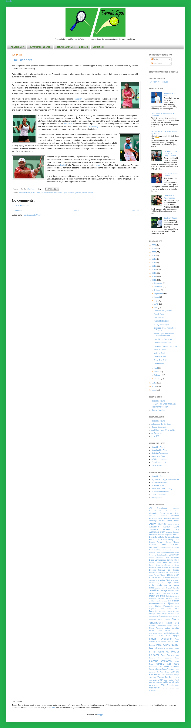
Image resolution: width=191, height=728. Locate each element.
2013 (154, 273)
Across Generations (159, 482)
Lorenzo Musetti (165, 611)
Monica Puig (162, 633)
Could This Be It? (160, 360)
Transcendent (156, 465)
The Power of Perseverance (169, 197)
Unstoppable (156, 498)
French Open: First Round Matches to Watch (164, 335)
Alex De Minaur (172, 511)
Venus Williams (163, 682)
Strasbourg (93, 126)
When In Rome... (160, 350)
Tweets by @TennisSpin (158, 82)
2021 (154, 249)
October (157, 290)
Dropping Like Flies (159, 450)
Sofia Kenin (163, 667)
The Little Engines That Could (165, 346)
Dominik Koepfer (155, 562)
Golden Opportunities (159, 427)
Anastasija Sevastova (157, 521)
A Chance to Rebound (160, 485)
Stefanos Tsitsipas (167, 669)
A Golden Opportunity (160, 491)
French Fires (159, 314)
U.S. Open (158, 680)
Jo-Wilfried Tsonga (158, 590)
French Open (62, 193)
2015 (154, 266)
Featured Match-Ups (65, 47)
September (158, 293)
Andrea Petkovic (24, 193)
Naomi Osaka (156, 636)
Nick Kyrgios (172, 636)
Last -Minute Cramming (163, 339)
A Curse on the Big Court (161, 424)
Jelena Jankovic (88, 193)
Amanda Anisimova (158, 516)
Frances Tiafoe (159, 575)
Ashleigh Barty (171, 529)
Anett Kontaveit (173, 524)
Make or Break (159, 353)
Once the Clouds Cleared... (170, 175)
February (158, 375)
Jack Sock (167, 585)
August (157, 297)
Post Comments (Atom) (32, 215)
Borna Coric (154, 540)
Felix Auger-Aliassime (157, 572)
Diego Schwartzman (157, 560)
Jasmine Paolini (160, 588)
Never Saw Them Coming (161, 488)
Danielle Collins (155, 552)
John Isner (154, 593)
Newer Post (17, 211)
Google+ (9, 1)
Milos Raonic (165, 630)
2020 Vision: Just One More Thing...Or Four (170, 153)
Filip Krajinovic (170, 572)
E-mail (53, 708)
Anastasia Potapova (171, 518)
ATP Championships (159, 508)
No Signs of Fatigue (161, 324)
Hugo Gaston (161, 583)
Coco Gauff (153, 550)
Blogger (100, 715)
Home (76, 211)
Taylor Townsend (167, 674)
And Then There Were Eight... (163, 430)
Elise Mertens (174, 567)
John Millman (167, 593)
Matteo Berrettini (172, 628)
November (158, 287)
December (158, 283)
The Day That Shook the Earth (163, 404)
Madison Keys (173, 613)
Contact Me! (98, 47)
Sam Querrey (167, 655)
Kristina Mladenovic (163, 606)
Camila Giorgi (167, 540)
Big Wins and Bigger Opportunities (165, 479)
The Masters (159, 364)
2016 (154, 263)
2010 (154, 383)
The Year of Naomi (158, 495)
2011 (154, 280)
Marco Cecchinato (165, 616)
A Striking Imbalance (159, 459)
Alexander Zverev (157, 513)
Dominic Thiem (173, 560)
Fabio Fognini (173, 570)
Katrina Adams (162, 601)
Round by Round (158, 401)
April (156, 368)
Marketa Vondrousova (157, 625)
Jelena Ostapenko (172, 588)
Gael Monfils (155, 577)
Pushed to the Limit (161, 321)
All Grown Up (156, 433)
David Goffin (174, 555)
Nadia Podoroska (172, 633)
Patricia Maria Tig (167, 642)
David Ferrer (35, 193)
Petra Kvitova (163, 645)
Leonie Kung (165, 609)
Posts (154, 59)
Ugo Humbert (169, 680)
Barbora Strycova (165, 535)
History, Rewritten (158, 410)
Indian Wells (155, 585)
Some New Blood (158, 456)
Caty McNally (174, 547)
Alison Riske (173, 513)
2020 (154, 252)
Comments (156, 64)
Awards (169, 532)
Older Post (135, 211)
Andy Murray (158, 523)
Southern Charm (170, 218)
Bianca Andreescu (172, 537)
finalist (63, 165)
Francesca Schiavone (49, 193)
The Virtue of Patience (162, 343)
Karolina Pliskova (165, 598)
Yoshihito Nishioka (168, 688)
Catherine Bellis (165, 547)
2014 (154, 270)
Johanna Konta (173, 590)
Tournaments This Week (40, 47)
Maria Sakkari (164, 619)
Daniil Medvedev (168, 552)
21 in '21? (155, 436)
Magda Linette (153, 616)
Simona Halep (163, 664)
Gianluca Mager (154, 580)
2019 (154, 256)
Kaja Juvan (170, 596)
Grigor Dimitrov (166, 580)
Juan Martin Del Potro (164, 594)
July (156, 300)
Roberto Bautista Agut (159, 652)
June (156, 304)
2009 (154, 386)
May (156, 307)
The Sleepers (22, 60)
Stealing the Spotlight (159, 407)
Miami (152, 630)
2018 (154, 259)
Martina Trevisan (173, 625)
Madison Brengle (161, 613)
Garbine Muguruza (171, 578)
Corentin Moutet (164, 550)
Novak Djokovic (160, 638)
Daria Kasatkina (162, 555)
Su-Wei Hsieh (163, 672)
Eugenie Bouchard (157, 570)
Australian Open (157, 532)
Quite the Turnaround (159, 453)
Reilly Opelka (174, 648)
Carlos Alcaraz (172, 542)
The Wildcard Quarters (163, 310)
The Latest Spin (17, 47)
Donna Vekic (167, 562)
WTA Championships (170, 685)
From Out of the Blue (159, 462)
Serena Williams (160, 660)
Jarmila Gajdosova (74, 193)
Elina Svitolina (162, 567)
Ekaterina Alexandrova (164, 565)
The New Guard (160, 357)
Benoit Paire (159, 537)
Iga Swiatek (173, 583)
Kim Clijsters (168, 603)
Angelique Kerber (159, 527)
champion (78, 99)
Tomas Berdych (165, 677)
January (157, 379)
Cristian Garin (174, 550)
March (157, 371)
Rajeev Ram (163, 648)
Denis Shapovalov (172, 557)
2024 (154, 245)
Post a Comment (22, 205)
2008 (154, 390)
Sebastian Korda (172, 658)
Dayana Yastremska (156, 557)
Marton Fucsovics (156, 628)
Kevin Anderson (155, 604)
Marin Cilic (172, 623)
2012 (154, 276)
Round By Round (158, 447)
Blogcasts (83, 47)
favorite (99, 165)
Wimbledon (154, 688)
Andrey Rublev (173, 521)
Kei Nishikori (173, 601)
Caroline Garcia (157, 545)
